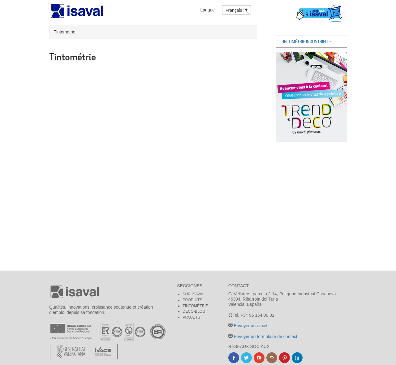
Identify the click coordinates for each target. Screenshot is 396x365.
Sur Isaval (193, 294)
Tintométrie (195, 306)
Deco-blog (194, 311)
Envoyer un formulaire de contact (265, 336)
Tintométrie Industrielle (306, 41)
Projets (191, 317)
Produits (192, 300)
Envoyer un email (250, 325)
